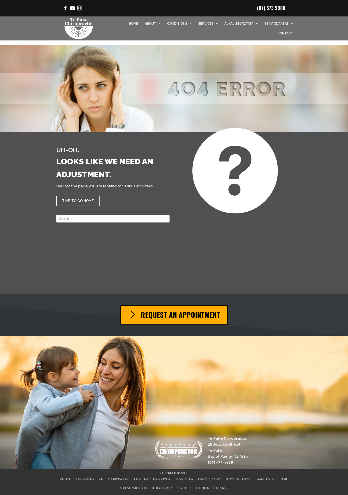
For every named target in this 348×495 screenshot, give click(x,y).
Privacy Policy (209, 479)
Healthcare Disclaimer (152, 479)
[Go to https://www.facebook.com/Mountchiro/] (65, 9)
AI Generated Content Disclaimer (146, 488)
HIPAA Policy (184, 479)
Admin (65, 479)
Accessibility (84, 479)
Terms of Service (239, 479)
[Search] (113, 218)
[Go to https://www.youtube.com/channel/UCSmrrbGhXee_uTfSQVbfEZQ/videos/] (72, 9)
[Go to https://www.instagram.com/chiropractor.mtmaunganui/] (79, 9)
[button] (78, 201)
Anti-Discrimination (114, 479)
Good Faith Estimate (272, 479)
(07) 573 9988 (271, 7)
